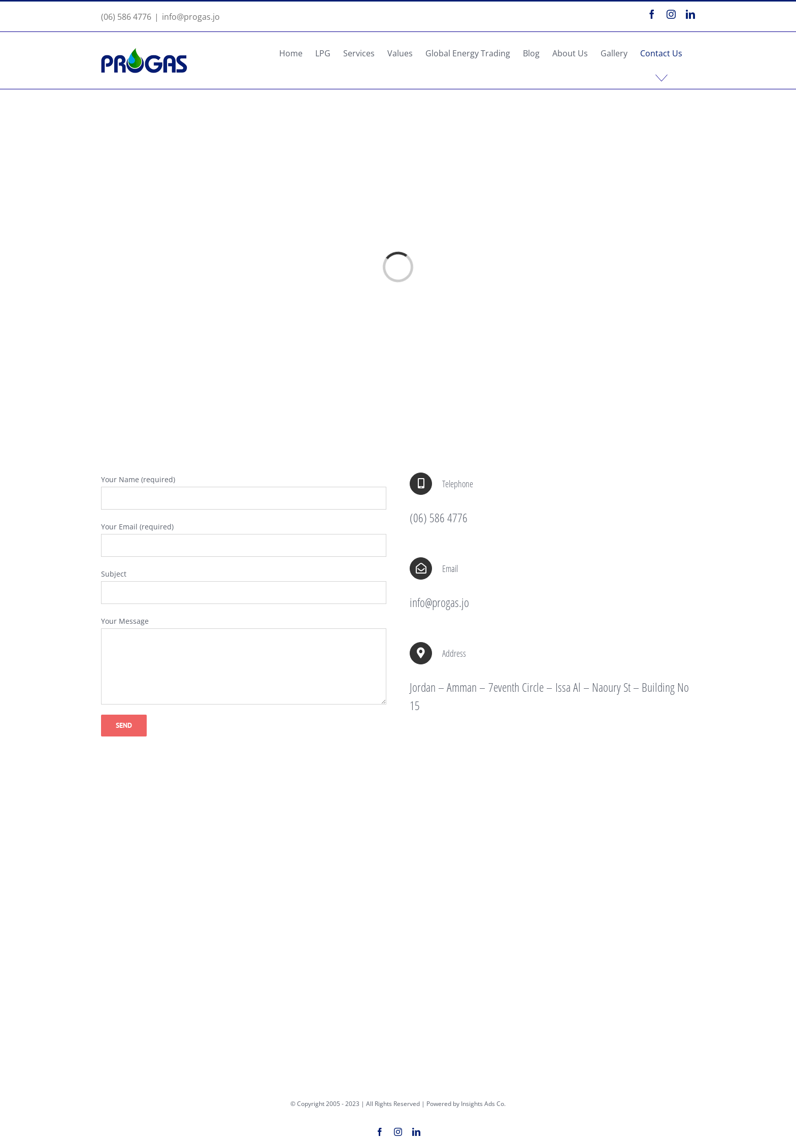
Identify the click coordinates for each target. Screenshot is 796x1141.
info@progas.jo (191, 16)
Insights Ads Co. (483, 1103)
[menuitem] (291, 53)
